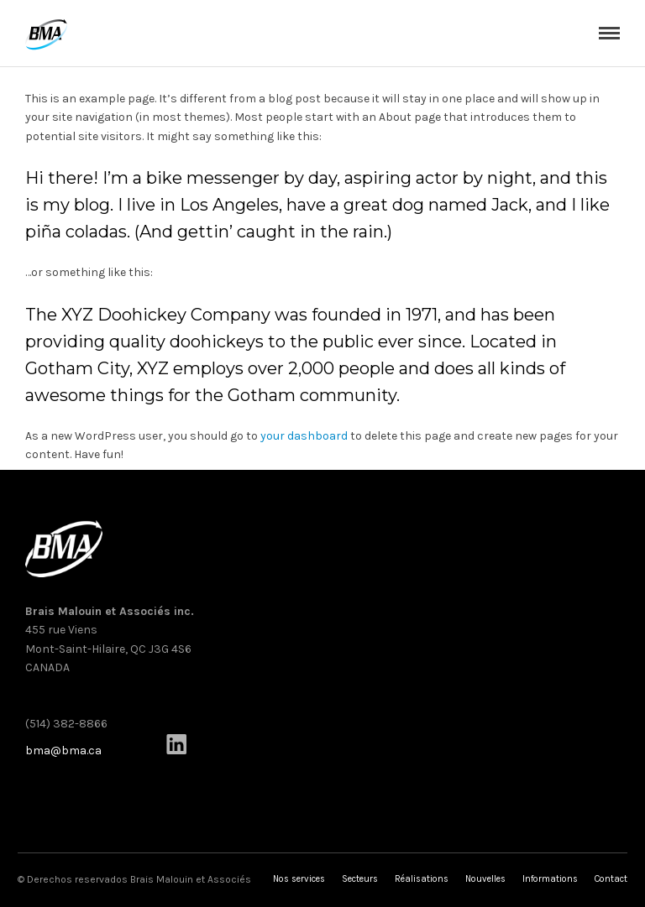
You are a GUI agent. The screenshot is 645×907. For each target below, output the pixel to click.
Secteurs (360, 878)
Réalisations (421, 878)
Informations (550, 878)
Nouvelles (485, 878)
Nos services (299, 878)
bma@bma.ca (63, 750)
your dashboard (304, 436)
